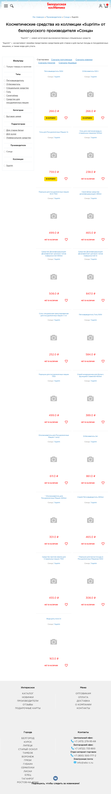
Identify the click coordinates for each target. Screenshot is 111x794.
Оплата (83, 697)
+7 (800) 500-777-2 (83, 756)
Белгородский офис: (83, 745)
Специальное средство (17, 88)
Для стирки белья (15, 130)
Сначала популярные (61, 60)
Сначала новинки (84, 60)
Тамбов (28, 753)
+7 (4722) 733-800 (83, 749)
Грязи (28, 760)
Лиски (28, 771)
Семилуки (27, 768)
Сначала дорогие (46, 63)
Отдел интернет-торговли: (83, 752)
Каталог (28, 694)
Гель (8, 92)
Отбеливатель (13, 84)
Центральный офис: (83, 738)
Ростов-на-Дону (28, 782)
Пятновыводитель (15, 80)
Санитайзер (12, 95)
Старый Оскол (27, 749)
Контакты (83, 708)
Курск (28, 742)
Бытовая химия (13, 116)
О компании (83, 705)
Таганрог (28, 779)
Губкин (28, 764)
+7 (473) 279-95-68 (83, 741)
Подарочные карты (27, 708)
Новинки (28, 697)
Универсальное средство (18, 138)
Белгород (27, 738)
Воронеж (28, 757)
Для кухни (11, 134)
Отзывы (28, 705)
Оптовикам (83, 694)
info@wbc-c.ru (83, 763)
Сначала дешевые (68, 63)
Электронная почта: (83, 759)
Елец (28, 775)
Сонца (8, 152)
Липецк (28, 746)
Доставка (83, 701)
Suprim (9, 165)
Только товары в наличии (17, 67)
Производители (27, 701)
